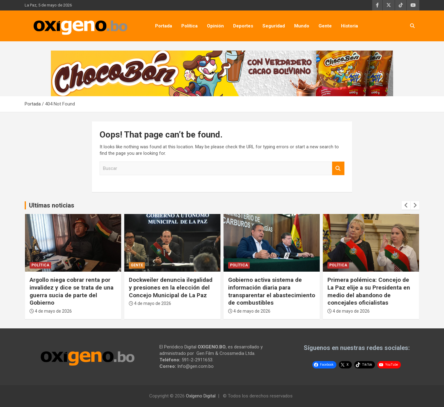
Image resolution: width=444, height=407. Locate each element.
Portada (163, 26)
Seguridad (273, 26)
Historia (349, 26)
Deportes (243, 26)
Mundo (301, 26)
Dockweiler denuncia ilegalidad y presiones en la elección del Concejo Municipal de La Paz (170, 287)
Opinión (215, 26)
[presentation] (406, 205)
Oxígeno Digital (201, 396)
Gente (325, 26)
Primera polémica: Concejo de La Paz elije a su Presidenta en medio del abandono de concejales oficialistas (368, 291)
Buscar (338, 168)
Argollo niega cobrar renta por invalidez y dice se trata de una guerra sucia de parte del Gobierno (71, 291)
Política (189, 26)
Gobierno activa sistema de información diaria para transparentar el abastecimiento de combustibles (271, 291)
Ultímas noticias (51, 205)
